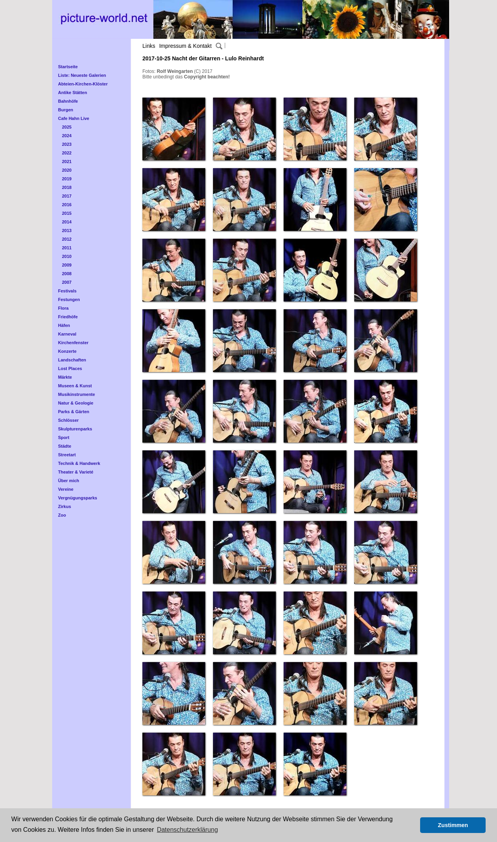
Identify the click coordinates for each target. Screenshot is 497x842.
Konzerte (67, 351)
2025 (66, 127)
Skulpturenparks (75, 428)
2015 (66, 213)
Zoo (62, 515)
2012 (66, 239)
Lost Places (70, 368)
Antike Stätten (72, 92)
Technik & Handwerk (79, 463)
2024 (66, 135)
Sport (63, 437)
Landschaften (72, 359)
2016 (66, 204)
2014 (66, 222)
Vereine (65, 489)
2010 (66, 256)
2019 (66, 178)
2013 (66, 230)
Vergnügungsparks (77, 497)
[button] (412, 825)
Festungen (69, 299)
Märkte (65, 377)
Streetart (67, 454)
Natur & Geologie (75, 403)
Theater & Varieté (75, 472)
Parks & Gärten (73, 411)
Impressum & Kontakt (185, 46)
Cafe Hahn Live (73, 118)
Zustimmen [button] (453, 825)
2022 (66, 153)
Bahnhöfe (68, 101)
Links (148, 46)
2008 (66, 273)
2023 (66, 144)
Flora (63, 308)
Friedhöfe (68, 316)
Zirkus (64, 506)
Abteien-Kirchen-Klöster (83, 84)
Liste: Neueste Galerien (82, 75)
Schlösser (68, 420)
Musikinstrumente (76, 394)
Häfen (64, 325)
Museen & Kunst (75, 385)
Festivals (67, 291)
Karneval (67, 334)
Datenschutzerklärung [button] (187, 829)
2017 (66, 196)
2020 (66, 170)
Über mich (68, 480)
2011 (66, 247)
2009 (66, 265)
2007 (66, 282)
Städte (64, 446)
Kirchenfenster (73, 342)
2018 (66, 187)
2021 (66, 161)
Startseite (68, 66)
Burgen (65, 109)
